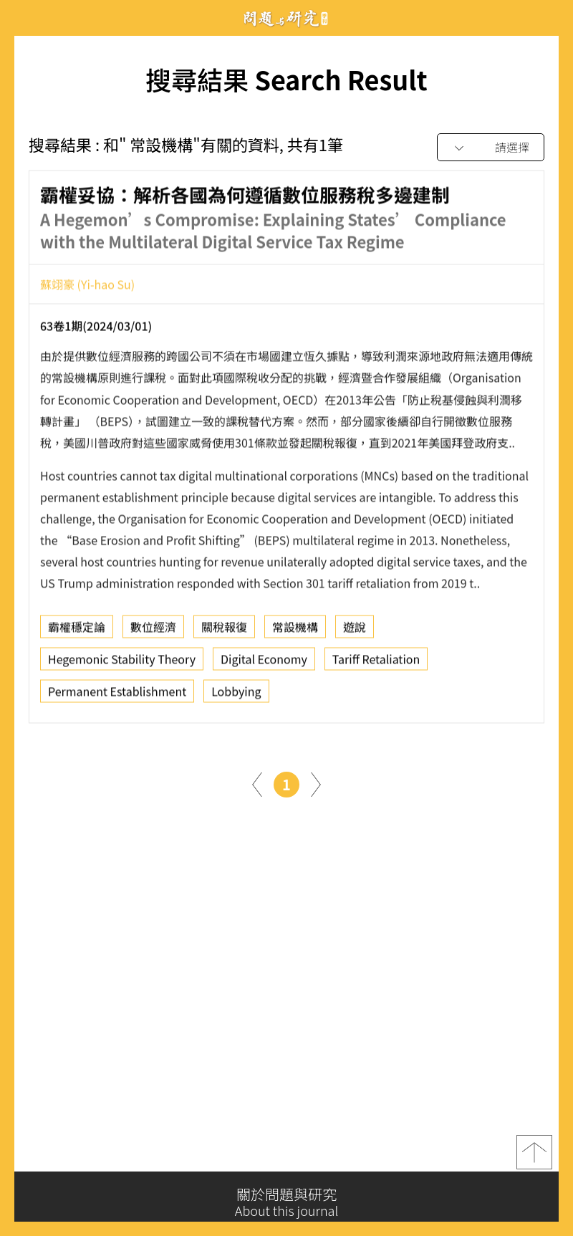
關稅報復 (224, 631)
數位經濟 (153, 631)
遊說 (354, 631)
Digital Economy (264, 663)
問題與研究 (286, 18)
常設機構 (295, 631)
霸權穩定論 (76, 631)
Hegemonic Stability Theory (122, 663)
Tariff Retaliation (376, 663)
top (534, 1158)
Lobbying (236, 695)
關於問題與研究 (286, 1202)
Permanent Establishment (117, 695)
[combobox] (491, 148)
